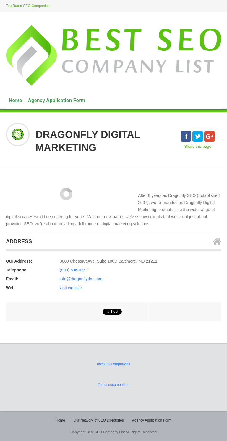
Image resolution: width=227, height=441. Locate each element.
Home (15, 100)
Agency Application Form (56, 100)
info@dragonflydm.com (81, 279)
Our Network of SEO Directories (99, 420)
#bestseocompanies (113, 385)
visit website (71, 287)
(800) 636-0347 (74, 270)
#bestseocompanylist (113, 364)
